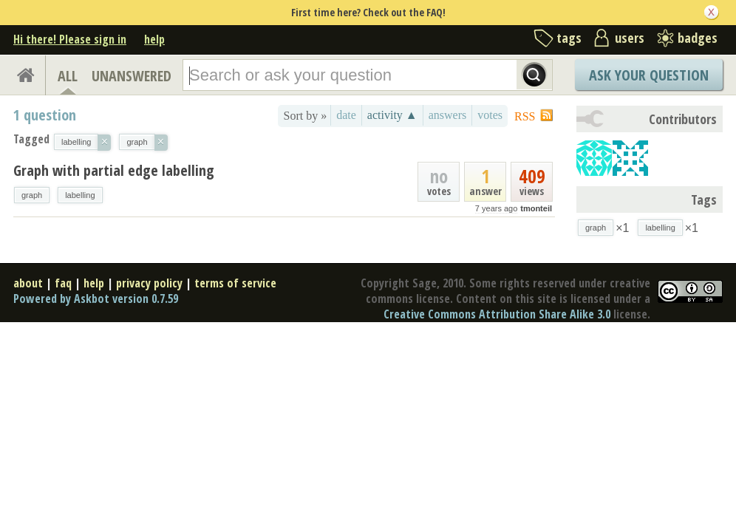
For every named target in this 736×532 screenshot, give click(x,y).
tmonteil (536, 208)
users (629, 38)
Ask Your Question (649, 75)
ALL (68, 76)
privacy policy (149, 283)
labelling (80, 195)
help (154, 39)
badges (698, 38)
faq (63, 283)
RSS (524, 116)
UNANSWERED (131, 76)
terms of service (235, 283)
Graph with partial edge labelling (113, 170)
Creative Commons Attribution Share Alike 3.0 (497, 314)
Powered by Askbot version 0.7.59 (95, 298)
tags (569, 38)
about (28, 283)
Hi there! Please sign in (69, 39)
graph (31, 195)
